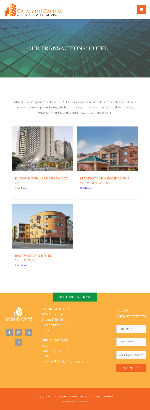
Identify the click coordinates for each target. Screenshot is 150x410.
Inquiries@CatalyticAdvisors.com (64, 361)
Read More (21, 209)
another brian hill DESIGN (75, 401)
